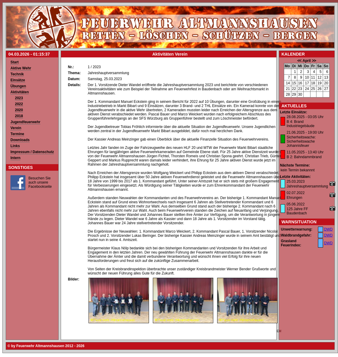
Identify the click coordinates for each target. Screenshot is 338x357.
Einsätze (17, 80)
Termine (17, 134)
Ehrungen (294, 198)
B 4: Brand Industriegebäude (300, 124)
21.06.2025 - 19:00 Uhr (305, 132)
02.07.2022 (295, 193)
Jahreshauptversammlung (307, 186)
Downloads (20, 140)
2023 (19, 98)
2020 (19, 110)
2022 (19, 104)
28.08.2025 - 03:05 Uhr (305, 117)
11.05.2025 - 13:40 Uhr (305, 152)
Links (15, 146)
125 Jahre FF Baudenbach (297, 211)
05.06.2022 (295, 204)
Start (14, 62)
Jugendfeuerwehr (25, 122)
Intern (15, 158)
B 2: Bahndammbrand (304, 157)
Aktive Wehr (20, 68)
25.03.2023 (295, 181)
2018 (19, 116)
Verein (15, 128)
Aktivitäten (19, 92)
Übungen (18, 86)
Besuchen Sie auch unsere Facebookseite (40, 182)
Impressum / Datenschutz (32, 152)
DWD (328, 229)
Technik (17, 74)
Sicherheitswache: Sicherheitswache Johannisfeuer (301, 141)
